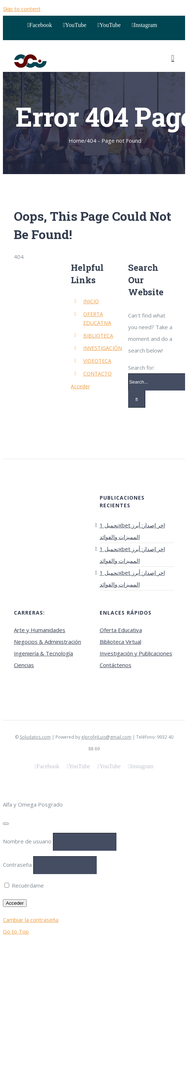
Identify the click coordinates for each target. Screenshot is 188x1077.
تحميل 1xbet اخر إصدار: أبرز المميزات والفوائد (132, 531)
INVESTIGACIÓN (102, 348)
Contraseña (17, 864)
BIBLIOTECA (98, 335)
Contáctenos (115, 665)
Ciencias (24, 665)
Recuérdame (24, 885)
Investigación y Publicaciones (136, 653)
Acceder (80, 386)
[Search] (136, 399)
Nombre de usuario (27, 841)
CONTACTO (97, 373)
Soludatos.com (35, 737)
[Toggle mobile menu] (172, 58)
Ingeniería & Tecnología (43, 653)
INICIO (91, 301)
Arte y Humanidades (39, 630)
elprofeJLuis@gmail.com (106, 737)
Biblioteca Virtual (120, 641)
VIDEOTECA (97, 360)
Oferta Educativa (121, 630)
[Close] (6, 824)
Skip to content (22, 8)
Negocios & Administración (47, 641)
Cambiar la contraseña (30, 919)
